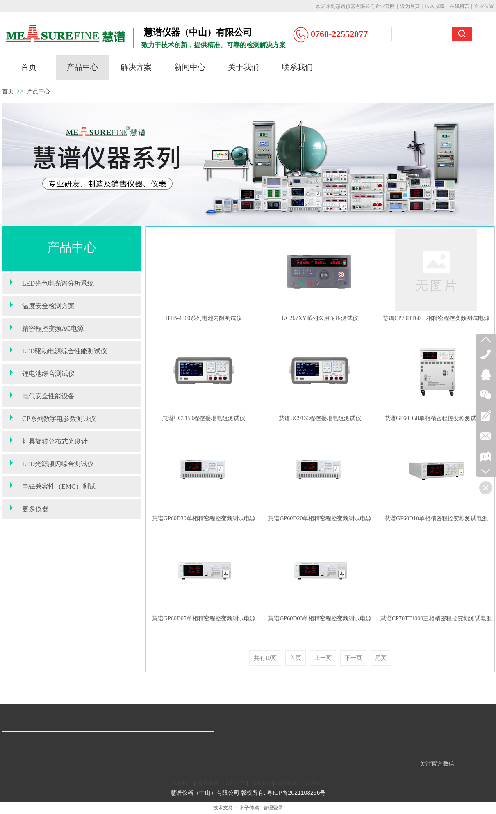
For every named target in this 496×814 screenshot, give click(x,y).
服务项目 (261, 783)
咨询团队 (288, 783)
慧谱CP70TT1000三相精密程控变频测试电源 (436, 618)
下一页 (353, 658)
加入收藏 (434, 6)
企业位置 (484, 6)
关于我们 (182, 783)
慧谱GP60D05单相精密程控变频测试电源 (203, 618)
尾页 (381, 658)
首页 (8, 91)
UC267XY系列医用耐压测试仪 (320, 318)
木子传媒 (249, 808)
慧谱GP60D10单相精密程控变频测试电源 (436, 518)
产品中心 (38, 91)
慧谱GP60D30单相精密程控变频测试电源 (203, 518)
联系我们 (314, 783)
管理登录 (273, 808)
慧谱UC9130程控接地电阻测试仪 (320, 418)
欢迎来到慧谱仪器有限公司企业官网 (355, 6)
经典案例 (208, 783)
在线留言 (459, 6)
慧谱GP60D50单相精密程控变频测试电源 (436, 418)
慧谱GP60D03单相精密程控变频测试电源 (319, 618)
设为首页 (410, 6)
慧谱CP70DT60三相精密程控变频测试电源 (436, 318)
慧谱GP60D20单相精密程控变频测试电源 (319, 518)
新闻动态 (235, 783)
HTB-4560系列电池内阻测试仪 (203, 318)
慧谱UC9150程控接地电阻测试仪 (203, 418)
